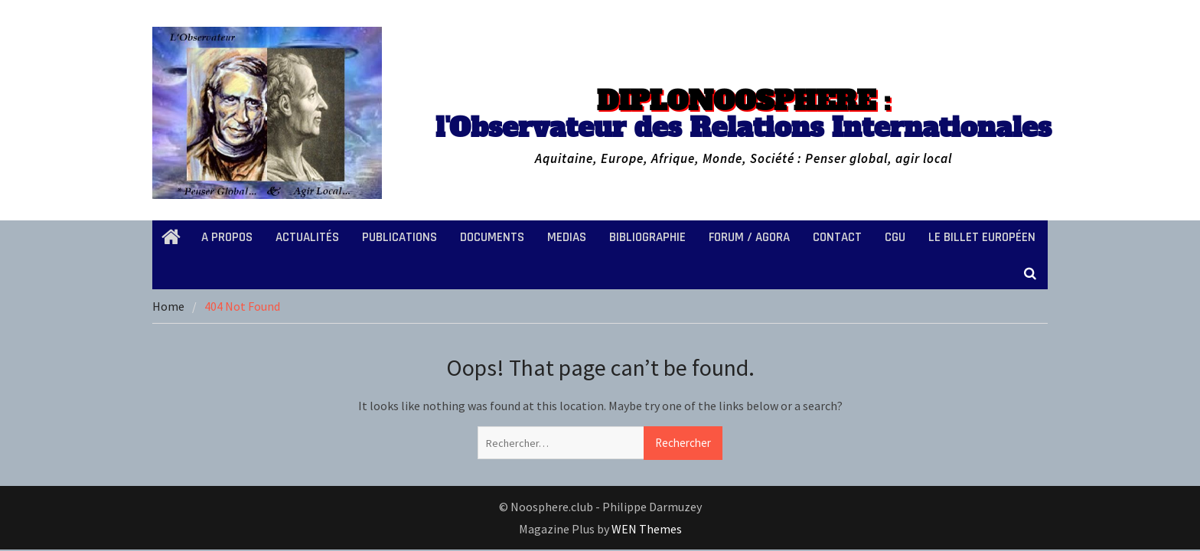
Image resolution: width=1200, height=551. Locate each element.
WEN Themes (646, 528)
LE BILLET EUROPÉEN (981, 237)
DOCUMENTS (492, 237)
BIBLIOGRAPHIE (647, 237)
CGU (895, 237)
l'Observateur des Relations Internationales (743, 114)
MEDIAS (566, 237)
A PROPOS (227, 237)
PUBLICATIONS (399, 237)
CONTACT (837, 237)
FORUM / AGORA (749, 237)
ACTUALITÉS (307, 237)
